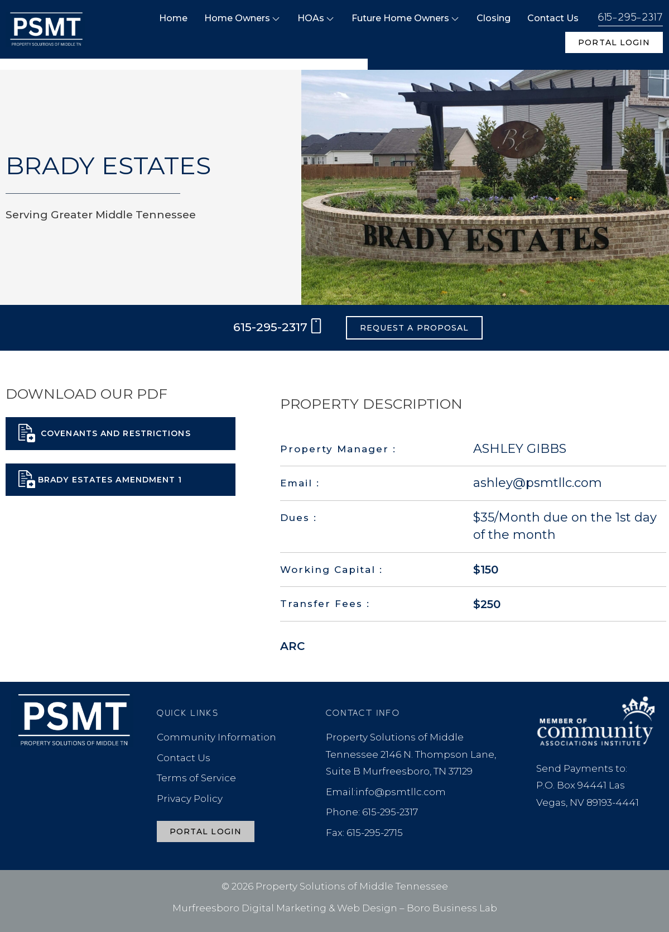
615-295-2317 (630, 17)
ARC (292, 646)
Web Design (367, 908)
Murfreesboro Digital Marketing (249, 908)
